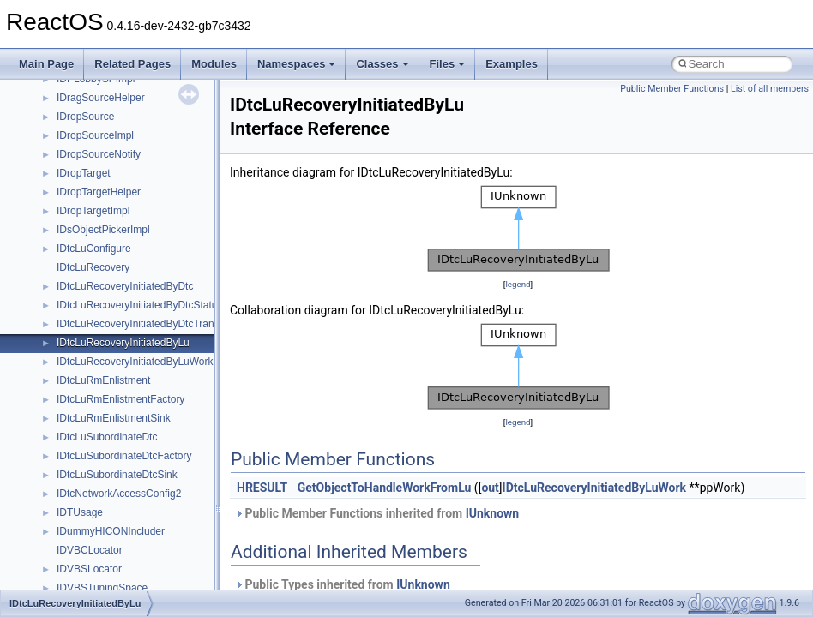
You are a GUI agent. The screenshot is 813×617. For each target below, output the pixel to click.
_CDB (70, 352)
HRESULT (262, 487)
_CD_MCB (81, 183)
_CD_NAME (84, 220)
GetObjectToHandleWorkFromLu (385, 487)
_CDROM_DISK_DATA (110, 522)
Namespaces (296, 63)
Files (448, 63)
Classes (382, 63)
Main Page (46, 63)
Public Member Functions (672, 88)
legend (517, 284)
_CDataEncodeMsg (101, 314)
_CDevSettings (91, 446)
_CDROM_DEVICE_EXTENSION (133, 503)
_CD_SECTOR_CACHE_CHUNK (133, 258)
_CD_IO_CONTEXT (102, 164)
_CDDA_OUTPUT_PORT (115, 390)
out (489, 487)
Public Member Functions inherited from (376, 513)
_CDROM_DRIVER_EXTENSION (134, 560)
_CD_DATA (83, 145)
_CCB (70, 88)
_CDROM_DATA (95, 484)
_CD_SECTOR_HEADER (115, 277)
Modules (214, 63)
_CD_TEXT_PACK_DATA (115, 296)
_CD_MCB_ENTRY (101, 201)
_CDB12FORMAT (97, 371)
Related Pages (132, 63)
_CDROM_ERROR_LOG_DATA (130, 578)
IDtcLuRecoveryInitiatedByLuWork (595, 487)
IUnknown (493, 513)
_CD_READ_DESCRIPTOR (120, 239)
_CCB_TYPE (87, 126)
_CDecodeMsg (90, 428)
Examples (511, 63)
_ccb (67, 107)
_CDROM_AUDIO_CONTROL (126, 465)
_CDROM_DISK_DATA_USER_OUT (141, 541)
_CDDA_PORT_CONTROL (119, 409)
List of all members (770, 88)
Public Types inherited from (342, 584)
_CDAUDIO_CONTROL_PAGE (128, 333)
